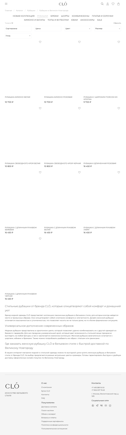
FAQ (43, 398)
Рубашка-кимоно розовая (58, 97)
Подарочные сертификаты (52, 421)
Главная (8, 10)
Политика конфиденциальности (54, 425)
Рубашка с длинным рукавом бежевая (21, 229)
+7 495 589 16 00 (98, 387)
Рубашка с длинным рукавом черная (21, 295)
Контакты (45, 394)
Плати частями (47, 410)
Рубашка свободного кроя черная (62, 163)
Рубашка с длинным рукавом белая (60, 229)
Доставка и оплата (49, 407)
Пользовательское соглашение (54, 429)
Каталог (19, 10)
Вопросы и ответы (48, 418)
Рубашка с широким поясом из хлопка (100, 98)
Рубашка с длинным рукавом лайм (99, 229)
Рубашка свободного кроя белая (22, 163)
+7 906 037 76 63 (98, 390)
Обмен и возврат (48, 414)
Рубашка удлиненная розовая (100, 163)
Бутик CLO (45, 391)
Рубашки (31, 10)
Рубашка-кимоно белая (17, 97)
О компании (46, 387)
